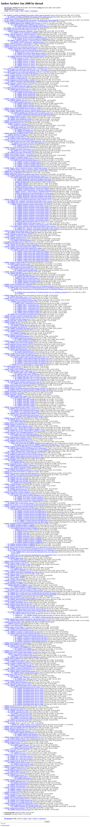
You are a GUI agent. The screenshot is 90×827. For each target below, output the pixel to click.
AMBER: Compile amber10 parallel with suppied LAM (20, 353)
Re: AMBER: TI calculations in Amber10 (19, 661)
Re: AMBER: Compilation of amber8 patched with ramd (24, 632)
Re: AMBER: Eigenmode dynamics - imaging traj (22, 465)
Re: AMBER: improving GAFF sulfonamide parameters (23, 434)
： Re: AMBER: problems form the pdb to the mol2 (26, 613)
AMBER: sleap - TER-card (12, 674)
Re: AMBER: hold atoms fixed (16, 781)
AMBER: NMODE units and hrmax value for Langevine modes (22, 109)
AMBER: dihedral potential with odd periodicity (18, 643)
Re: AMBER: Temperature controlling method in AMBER (24, 81)
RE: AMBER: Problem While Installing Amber (21, 232)
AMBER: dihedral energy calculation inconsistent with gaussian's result (24, 619)
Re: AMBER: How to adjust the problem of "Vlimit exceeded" (25, 590)
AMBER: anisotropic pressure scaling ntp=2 (16, 344)
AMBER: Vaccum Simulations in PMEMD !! (20, 31)
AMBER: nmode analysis (11, 773)
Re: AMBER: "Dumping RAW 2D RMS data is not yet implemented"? (28, 448)
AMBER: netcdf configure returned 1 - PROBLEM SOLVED (21, 155)
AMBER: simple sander (11, 556)
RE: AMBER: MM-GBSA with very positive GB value (30, 379)
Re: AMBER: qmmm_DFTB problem (18, 628)
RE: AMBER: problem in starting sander (19, 267)
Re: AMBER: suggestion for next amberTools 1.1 (22, 441)
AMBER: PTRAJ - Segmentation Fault (26, 303)
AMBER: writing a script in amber (24, 51)
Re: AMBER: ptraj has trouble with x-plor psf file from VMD (21, 28)
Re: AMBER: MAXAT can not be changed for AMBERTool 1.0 (33, 39)
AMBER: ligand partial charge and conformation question (20, 726)
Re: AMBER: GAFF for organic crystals (19, 564)
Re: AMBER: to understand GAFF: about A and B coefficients (25, 454)
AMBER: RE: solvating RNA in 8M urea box (17, 171)
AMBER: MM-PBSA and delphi (13, 272)
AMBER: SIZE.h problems (12, 577)
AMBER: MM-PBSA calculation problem (16, 797)
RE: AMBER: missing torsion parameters (19, 809)
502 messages (8, 7)
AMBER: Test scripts (10, 750)
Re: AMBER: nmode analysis (16, 775)
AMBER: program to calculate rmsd (14, 424)
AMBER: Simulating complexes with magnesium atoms (20, 316)
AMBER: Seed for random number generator (17, 765)
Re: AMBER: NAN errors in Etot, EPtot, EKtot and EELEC (24, 141)
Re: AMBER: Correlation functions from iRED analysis (23, 508)
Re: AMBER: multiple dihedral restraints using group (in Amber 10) (27, 457)
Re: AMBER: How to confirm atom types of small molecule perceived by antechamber (32, 593)
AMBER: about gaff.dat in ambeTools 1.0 (16, 468)
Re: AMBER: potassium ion (12, 366)
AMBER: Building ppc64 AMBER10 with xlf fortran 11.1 (20, 21)
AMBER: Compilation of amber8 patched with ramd (19, 630)
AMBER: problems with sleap (12, 98)
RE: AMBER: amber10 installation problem (27, 312)
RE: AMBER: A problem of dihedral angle (20, 665)
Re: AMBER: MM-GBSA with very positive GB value (30, 377)
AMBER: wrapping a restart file (13, 787)
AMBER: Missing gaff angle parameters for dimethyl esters (21, 47)
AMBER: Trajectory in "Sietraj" (20, 58)
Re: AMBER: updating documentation (18, 336)
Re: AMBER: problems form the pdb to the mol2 (21, 605)
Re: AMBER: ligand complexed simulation (20, 438)
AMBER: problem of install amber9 (14, 136)
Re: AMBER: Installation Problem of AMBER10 (21, 525)
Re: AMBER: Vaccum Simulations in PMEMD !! (25, 32)
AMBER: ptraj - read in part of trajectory (15, 754)
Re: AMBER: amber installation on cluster (20, 117)
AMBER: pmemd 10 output (12, 742)
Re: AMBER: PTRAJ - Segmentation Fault (27, 305)
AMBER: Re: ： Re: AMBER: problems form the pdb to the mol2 (33, 615)
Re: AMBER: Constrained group (17, 768)
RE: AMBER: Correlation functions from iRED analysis (27, 509)
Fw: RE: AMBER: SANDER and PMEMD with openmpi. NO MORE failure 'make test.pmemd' (31, 20)
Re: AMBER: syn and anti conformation (22, 125)
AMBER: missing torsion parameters (14, 808)
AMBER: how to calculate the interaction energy (18, 298)
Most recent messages (18, 9)
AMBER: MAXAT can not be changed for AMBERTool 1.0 (28, 37)
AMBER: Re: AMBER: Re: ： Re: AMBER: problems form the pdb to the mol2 (37, 617)
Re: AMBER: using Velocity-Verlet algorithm (20, 342)
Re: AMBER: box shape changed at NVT (19, 319)
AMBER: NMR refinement (12, 770)
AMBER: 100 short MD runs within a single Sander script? (21, 243)
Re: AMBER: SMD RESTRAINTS (18, 349)
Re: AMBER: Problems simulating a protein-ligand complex (32, 205)
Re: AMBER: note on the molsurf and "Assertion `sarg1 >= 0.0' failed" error (25, 69)
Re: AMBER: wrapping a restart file (18, 789)
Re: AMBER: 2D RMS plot (15, 323)
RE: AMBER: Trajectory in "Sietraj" (25, 59)
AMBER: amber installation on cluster (15, 116)
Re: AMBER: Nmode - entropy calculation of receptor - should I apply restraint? (30, 169)
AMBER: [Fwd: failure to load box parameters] (17, 492)
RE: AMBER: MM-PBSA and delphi (25, 283)
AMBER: (7, 721)
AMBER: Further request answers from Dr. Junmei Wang (27, 608)
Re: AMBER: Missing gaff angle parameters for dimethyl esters (26, 56)
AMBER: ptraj (8, 471)
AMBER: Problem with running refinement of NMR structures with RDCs (25, 388)
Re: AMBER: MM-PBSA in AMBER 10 (22, 586)
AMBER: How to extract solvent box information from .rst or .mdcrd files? (25, 547)
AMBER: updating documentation (14, 334)
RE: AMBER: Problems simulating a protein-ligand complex (32, 209)
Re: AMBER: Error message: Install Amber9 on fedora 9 (27, 50)
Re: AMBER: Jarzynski (10, 29)
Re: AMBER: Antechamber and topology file (20, 328)
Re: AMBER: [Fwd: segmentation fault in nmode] (22, 408)
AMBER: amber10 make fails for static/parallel (17, 385)
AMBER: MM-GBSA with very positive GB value (25, 375)
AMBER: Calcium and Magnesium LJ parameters (18, 284)
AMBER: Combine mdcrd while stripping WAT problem (20, 246)
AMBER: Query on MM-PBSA (13, 172)
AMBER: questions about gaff (12, 487)
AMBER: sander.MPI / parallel (13, 394)
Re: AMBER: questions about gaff (17, 489)
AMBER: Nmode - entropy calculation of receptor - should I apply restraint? (25, 168)
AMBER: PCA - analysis (11, 18)
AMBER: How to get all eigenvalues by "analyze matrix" (27, 364)
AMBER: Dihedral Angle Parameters (14, 729)
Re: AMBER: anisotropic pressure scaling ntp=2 (21, 345)
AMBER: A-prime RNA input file (13, 625)
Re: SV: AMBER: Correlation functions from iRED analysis (32, 520)
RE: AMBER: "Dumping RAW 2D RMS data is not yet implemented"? (31, 449)
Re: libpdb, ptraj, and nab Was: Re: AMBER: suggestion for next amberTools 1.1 (37, 445)
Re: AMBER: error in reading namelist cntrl (20, 800)
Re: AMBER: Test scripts (15, 751)
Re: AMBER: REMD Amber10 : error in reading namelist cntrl (25, 739)
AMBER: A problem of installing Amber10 (16, 157)
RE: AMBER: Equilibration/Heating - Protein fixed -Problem (32, 188)
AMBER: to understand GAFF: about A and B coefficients (20, 452)
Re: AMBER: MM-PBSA (18, 462)
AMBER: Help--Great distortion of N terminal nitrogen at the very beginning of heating (29, 286)
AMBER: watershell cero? (11, 792)
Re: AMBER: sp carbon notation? (17, 485)
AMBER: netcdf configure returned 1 (14, 154)
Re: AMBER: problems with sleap (17, 100)
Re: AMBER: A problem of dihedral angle (23, 666)
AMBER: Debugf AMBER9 (12, 658)
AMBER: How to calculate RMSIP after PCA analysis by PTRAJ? (23, 108)
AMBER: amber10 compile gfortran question (17, 669)
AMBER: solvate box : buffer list (13, 83)
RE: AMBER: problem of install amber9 (19, 138)
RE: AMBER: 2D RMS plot (19, 325)
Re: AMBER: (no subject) (15, 582)
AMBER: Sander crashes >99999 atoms (15, 369)
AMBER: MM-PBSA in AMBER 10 (14, 133)
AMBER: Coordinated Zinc (12, 330)
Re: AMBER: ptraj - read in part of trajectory (20, 756)
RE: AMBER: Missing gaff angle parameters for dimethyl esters (29, 67)
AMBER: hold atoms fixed (11, 779)
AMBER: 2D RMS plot (11, 322)
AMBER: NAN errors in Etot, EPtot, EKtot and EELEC (20, 139)
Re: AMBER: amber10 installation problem (27, 311)
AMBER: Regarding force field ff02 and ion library (18, 803)
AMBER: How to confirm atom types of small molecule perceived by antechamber (27, 591)
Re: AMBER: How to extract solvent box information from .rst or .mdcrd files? (30, 548)
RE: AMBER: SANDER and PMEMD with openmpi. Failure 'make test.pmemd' (27, 15)
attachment (34, 11)
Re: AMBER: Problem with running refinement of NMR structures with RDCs (30, 390)
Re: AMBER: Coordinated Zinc (17, 331)
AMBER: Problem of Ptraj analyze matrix (26, 221)
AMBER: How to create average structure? (16, 501)
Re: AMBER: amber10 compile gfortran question (22, 671)
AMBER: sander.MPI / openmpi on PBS (15, 320)
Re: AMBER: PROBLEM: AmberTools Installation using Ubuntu (26, 176)
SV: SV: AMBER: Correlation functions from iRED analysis (32, 522)
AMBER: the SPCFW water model (14, 393)
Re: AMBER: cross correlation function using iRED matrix (24, 474)
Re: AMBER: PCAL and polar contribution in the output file (25, 382)
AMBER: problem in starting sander (14, 262)
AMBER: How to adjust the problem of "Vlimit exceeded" (20, 588)
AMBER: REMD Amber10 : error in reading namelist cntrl (21, 737)
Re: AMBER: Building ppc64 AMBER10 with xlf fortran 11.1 (25, 23)
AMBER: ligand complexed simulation (15, 437)
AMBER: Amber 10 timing (12, 574)
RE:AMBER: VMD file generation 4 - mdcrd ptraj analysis (24, 40)
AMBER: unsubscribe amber (12, 622)
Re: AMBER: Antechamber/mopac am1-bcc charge (22, 685)
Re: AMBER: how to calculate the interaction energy (23, 300)
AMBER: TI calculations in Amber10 (14, 660)
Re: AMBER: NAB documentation (17, 238)
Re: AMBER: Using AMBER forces (21, 647)
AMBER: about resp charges (12, 418)
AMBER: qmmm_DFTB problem (13, 627)
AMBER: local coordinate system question (20, 654)
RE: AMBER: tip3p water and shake (18, 478)
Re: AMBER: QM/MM (21, 183)
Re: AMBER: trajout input (22, 531)
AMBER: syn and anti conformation (18, 124)
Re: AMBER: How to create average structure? (21, 503)
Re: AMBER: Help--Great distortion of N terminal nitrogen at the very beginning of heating (34, 287)
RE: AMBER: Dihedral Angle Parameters (26, 734)
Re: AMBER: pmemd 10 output (20, 745)
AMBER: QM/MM (20, 182)
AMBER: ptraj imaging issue (12, 122)
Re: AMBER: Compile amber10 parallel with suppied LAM (28, 356)
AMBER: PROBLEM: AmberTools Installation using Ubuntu (21, 174)
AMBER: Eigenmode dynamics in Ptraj (15, 391)
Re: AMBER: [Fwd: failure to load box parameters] (22, 493)
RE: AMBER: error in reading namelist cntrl (20, 801)
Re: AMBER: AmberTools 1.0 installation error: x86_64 (23, 572)
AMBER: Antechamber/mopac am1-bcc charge (17, 683)
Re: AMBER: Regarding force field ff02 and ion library (23, 805)
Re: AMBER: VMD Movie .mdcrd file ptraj (20, 235)
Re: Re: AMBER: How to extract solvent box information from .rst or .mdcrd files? (31, 550)
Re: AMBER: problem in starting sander (19, 264)
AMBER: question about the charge (14, 761)
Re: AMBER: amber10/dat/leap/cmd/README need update (25, 599)
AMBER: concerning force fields (13, 709)
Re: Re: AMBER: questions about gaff (18, 490)
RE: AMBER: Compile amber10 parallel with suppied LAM (25, 355)
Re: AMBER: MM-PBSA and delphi (18, 273)
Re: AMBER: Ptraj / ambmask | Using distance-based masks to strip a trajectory (30, 201)
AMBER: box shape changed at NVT (14, 317)
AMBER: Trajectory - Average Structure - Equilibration (30, 191)
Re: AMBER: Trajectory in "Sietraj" (25, 61)
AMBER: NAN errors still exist (20, 144)
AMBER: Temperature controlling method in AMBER (19, 80)
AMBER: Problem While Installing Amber (16, 231)
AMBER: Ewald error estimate (13, 386)
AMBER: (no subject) (10, 580)
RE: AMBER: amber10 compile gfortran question (25, 672)
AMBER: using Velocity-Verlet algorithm (16, 341)
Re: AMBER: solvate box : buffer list (18, 84)
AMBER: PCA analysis (10, 45)
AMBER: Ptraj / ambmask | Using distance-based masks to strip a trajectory (25, 199)
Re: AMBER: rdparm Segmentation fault (19, 682)
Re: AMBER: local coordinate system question (24, 655)
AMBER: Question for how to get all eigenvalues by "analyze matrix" (34, 193)
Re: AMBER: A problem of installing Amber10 (21, 158)
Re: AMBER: (11, 723)
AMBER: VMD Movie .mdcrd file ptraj (15, 234)
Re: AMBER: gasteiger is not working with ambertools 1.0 (20, 72)
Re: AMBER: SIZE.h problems (16, 579)
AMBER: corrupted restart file (12, 75)
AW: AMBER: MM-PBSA (15, 460)
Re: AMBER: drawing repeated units (14, 87)
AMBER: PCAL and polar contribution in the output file (20, 380)
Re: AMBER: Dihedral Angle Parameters (19, 731)
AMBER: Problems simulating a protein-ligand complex (27, 204)
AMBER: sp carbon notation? (12, 484)
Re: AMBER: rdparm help (15, 567)
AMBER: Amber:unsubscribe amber (14, 707)
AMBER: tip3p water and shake (13, 476)
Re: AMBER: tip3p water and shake (21, 482)
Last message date (9, 812)
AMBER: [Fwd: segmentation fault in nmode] (17, 407)
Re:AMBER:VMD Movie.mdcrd (13, 242)
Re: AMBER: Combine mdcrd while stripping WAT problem (25, 248)
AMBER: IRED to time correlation (14, 423)
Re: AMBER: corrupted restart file (17, 76)
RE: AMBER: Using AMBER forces (18, 646)
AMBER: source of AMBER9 (12, 596)
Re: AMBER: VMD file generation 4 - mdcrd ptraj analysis (24, 36)
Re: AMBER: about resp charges (17, 419)
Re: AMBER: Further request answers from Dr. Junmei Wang (32, 610)
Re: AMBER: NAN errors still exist (25, 146)
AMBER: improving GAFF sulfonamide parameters (19, 432)
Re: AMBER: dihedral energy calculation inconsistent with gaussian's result (29, 620)
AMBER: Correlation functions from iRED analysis (18, 506)
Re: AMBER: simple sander (15, 558)
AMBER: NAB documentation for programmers (17, 120)
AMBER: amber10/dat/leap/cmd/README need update (20, 597)
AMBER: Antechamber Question (13, 601)
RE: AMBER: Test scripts (18, 753)
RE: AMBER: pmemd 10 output (17, 743)
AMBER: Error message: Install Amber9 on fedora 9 (22, 48)
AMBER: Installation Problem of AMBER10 (17, 523)
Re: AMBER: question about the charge (19, 762)
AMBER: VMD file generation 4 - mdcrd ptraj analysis (19, 34)
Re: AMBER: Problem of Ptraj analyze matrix (28, 223)
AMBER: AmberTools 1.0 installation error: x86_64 (19, 570)
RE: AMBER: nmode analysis (23, 778)
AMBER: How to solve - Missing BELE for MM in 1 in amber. (22, 427)
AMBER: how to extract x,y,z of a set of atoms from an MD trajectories (24, 504)
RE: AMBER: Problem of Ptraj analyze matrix (28, 281)
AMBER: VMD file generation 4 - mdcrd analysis (18, 43)
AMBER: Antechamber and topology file (15, 327)
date (22, 11)
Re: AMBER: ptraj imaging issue (17, 127)
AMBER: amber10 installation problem (22, 301)
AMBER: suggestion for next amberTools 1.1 (17, 440)
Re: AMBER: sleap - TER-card (16, 676)
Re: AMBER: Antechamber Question (18, 602)
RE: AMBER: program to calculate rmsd (19, 426)
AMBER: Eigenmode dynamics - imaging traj (17, 463)
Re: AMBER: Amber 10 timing (16, 575)
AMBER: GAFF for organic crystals (14, 563)
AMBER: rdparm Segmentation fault (14, 680)
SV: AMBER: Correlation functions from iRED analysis (30, 519)
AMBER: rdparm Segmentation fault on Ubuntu (17, 650)
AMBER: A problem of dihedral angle (15, 663)
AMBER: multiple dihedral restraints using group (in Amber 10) (22, 456)
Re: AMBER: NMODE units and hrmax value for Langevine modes (27, 111)
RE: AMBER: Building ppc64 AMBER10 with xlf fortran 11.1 (32, 26)
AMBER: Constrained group (12, 767)
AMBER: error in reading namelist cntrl (15, 798)
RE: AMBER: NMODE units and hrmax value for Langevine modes (30, 113)
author (17, 11)
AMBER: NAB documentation (13, 237)
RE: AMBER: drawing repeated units (18, 89)
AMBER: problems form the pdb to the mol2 (17, 604)
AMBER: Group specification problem (15, 740)
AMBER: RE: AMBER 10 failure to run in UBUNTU (26, 724)
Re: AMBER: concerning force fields (18, 710)
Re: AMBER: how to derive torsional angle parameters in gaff (25, 657)
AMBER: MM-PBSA (10, 459)
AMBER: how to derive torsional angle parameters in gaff (20, 652)
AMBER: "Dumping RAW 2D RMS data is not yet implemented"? (23, 446)
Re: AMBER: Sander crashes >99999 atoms (20, 371)
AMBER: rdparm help (10, 566)
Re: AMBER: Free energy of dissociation (19, 149)
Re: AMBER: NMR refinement (16, 772)
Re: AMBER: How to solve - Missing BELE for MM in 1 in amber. (27, 430)
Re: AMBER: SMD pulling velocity (18, 297)
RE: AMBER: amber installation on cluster (20, 119)
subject (27, 11)
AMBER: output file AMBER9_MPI (14, 727)
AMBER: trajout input (21, 530)
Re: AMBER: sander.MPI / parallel (17, 396)
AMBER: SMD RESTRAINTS (13, 347)
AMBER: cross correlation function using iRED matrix (19, 473)
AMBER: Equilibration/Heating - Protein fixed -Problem (31, 187)
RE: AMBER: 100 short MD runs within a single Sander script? (26, 245)
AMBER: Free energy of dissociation (14, 147)
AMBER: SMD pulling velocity (13, 295)
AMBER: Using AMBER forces (13, 644)
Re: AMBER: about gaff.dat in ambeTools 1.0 (21, 470)
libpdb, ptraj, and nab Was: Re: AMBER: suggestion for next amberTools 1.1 (32, 443)
